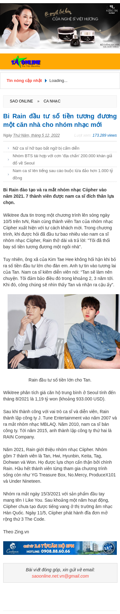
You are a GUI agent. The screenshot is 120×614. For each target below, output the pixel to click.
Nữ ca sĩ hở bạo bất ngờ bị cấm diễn (46, 148)
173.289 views (104, 135)
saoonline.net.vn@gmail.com (60, 576)
